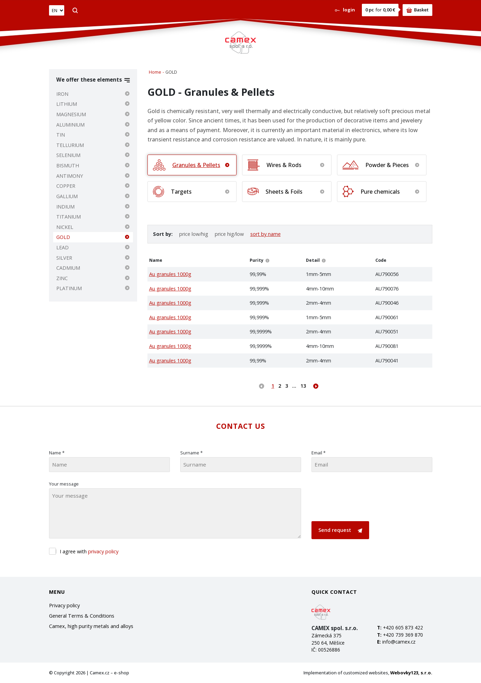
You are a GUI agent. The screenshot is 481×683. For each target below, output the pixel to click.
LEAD (62, 247)
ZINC (62, 278)
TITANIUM (68, 216)
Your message (64, 484)
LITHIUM (66, 104)
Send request (340, 530)
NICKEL (64, 227)
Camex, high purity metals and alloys (91, 626)
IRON (62, 94)
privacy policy (103, 551)
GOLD (63, 237)
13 (303, 385)
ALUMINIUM (70, 124)
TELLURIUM (70, 145)
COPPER (65, 186)
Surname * (191, 453)
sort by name (265, 234)
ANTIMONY (69, 176)
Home (155, 72)
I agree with (89, 551)
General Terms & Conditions (81, 615)
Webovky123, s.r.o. (411, 673)
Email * (318, 453)
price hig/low (229, 234)
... (294, 385)
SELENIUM (68, 155)
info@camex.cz (398, 641)
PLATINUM (69, 288)
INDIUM (65, 206)
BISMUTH (67, 165)
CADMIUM (68, 268)
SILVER (64, 258)
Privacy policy (64, 605)
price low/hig (193, 234)
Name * (57, 453)
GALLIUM (67, 196)
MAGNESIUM (71, 114)
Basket (417, 10)
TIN (60, 134)
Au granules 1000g (170, 274)
